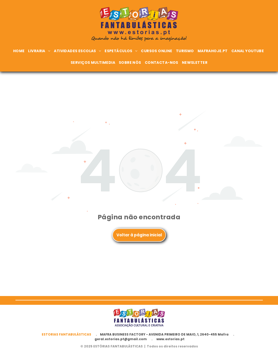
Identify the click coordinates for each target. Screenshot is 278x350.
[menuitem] (19, 51)
